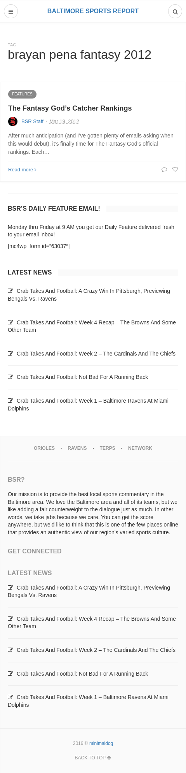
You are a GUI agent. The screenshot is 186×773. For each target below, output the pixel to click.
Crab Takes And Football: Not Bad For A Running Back (82, 377)
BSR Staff (32, 121)
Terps (107, 448)
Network (140, 448)
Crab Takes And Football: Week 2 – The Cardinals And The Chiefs (96, 353)
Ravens (77, 448)
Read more (22, 170)
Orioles (44, 448)
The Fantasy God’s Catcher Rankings (70, 108)
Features (22, 94)
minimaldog (101, 743)
